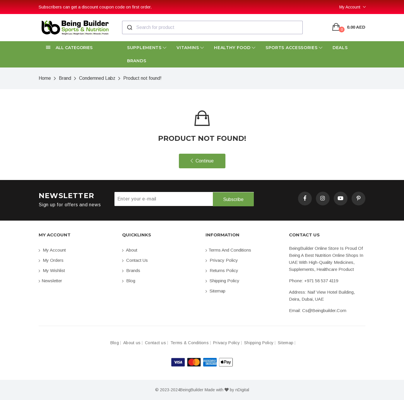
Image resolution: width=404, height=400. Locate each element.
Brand (65, 78)
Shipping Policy (222, 280)
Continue (202, 160)
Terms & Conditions (189, 343)
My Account (349, 7)
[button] (77, 47)
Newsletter (50, 280)
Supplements (147, 47)
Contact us (135, 260)
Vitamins (190, 47)
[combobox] (212, 27)
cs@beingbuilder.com (324, 310)
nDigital (242, 389)
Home (45, 78)
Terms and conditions (228, 249)
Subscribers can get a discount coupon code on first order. (95, 6)
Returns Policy (222, 270)
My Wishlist (52, 270)
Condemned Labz (97, 78)
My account (52, 249)
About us (132, 343)
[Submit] (129, 27)
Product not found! (142, 78)
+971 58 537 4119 (321, 280)
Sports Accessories (294, 47)
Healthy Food (235, 47)
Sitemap (215, 290)
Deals (340, 47)
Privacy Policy (222, 260)
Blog (128, 280)
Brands (136, 60)
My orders (51, 260)
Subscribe (233, 199)
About (129, 249)
